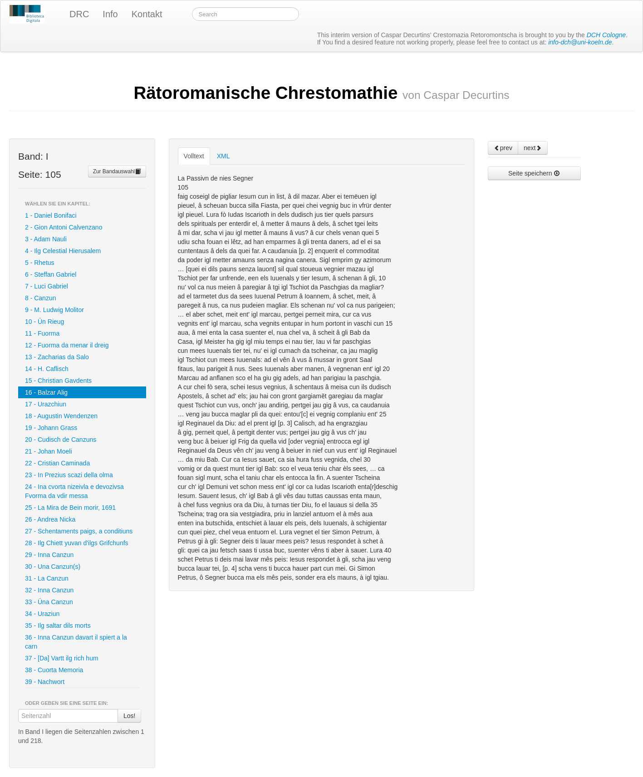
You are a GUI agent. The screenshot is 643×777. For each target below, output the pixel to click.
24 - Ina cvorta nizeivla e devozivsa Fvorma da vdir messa (74, 491)
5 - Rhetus (39, 262)
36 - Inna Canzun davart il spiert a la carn (76, 642)
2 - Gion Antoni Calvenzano (63, 227)
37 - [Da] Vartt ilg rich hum (61, 658)
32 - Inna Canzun (49, 590)
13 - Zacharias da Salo (57, 357)
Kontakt (147, 14)
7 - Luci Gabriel (46, 286)
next (533, 147)
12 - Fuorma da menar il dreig (66, 345)
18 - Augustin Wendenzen (61, 416)
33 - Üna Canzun (49, 602)
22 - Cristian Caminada (57, 463)
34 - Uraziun (42, 613)
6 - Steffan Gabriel (50, 274)
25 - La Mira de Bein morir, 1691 (70, 507)
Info (110, 14)
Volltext (194, 156)
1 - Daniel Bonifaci (51, 215)
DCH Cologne (606, 35)
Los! (129, 715)
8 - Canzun (40, 298)
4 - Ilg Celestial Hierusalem (63, 250)
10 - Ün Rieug (44, 321)
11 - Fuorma (42, 333)
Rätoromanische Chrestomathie (321, 93)
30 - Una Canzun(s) (52, 566)
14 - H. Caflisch (47, 368)
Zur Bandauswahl (117, 171)
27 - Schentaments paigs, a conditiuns (79, 531)
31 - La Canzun (47, 578)
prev (503, 147)
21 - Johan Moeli (48, 451)
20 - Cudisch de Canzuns (60, 439)
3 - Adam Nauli (46, 239)
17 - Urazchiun (45, 404)
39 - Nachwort (44, 681)
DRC (79, 14)
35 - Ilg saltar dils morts (58, 625)
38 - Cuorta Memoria (54, 670)
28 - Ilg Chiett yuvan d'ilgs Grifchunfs (76, 543)
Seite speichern (534, 173)
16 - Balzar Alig (46, 392)
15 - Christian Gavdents (58, 380)
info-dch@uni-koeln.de (580, 42)
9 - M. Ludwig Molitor (54, 309)
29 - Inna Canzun (49, 554)
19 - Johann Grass (51, 427)
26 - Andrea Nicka (50, 519)
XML (223, 156)
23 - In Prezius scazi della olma (69, 475)
